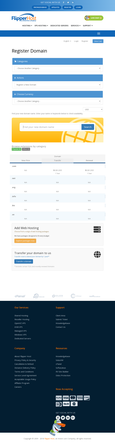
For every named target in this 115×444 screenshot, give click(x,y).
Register (67, 7)
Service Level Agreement (26, 375)
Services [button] (75, 25)
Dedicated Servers (59, 25)
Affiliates (55, 7)
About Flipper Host (23, 356)
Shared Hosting (21, 315)
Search (87, 126)
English (67, 41)
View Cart (98, 41)
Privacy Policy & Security (25, 360)
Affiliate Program (22, 383)
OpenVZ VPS (20, 323)
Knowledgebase (40, 7)
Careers (18, 387)
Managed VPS (21, 331)
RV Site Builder (62, 371)
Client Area (60, 315)
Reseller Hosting (22, 319)
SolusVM (59, 360)
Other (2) (26, 149)
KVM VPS (19, 327)
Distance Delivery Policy (25, 367)
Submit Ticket (62, 319)
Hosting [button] (27, 25)
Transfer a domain (23, 261)
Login (78, 7)
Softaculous (61, 367)
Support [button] (88, 25)
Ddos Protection (63, 375)
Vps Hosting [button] (41, 25)
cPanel (59, 364)
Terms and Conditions (24, 371)
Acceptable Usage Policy (25, 379)
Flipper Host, (49, 438)
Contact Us (60, 327)
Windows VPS (20, 334)
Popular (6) (16, 149)
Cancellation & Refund (24, 364)
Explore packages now (25, 241)
